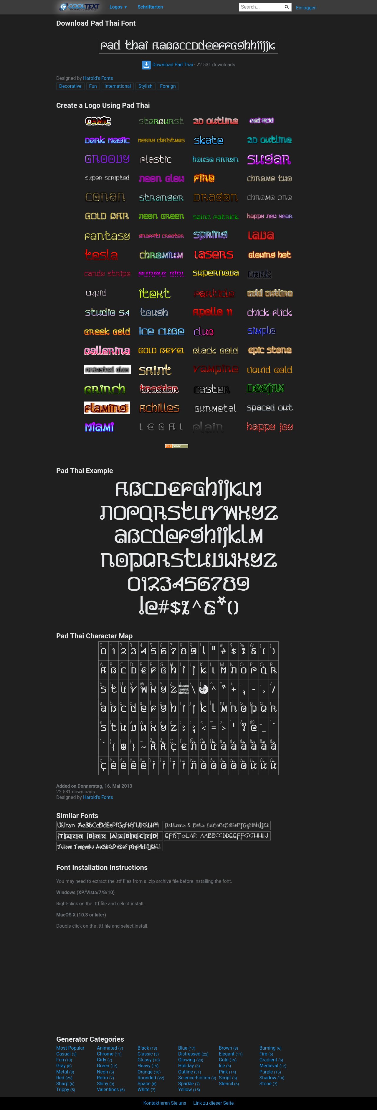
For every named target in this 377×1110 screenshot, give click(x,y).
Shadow (272, 1078)
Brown (228, 1048)
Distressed (193, 1054)
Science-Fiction (197, 1078)
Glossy (149, 1060)
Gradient (271, 1060)
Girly (104, 1060)
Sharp (65, 1083)
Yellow (189, 1089)
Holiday (189, 1065)
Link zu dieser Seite (213, 1103)
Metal (65, 1072)
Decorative (70, 86)
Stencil (229, 1083)
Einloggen (306, 8)
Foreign (168, 86)
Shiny (105, 1083)
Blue (187, 1048)
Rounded (151, 1078)
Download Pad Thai (167, 64)
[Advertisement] (28, 107)
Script (228, 1078)
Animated (110, 1048)
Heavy (148, 1065)
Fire (266, 1054)
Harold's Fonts (98, 78)
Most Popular (70, 1048)
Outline (189, 1072)
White (147, 1089)
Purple (270, 1072)
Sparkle (189, 1083)
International (118, 86)
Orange (149, 1072)
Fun (93, 86)
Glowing (190, 1060)
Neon (105, 1072)
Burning (270, 1048)
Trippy (65, 1089)
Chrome (109, 1054)
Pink (227, 1072)
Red (64, 1078)
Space (147, 1083)
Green (107, 1065)
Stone (268, 1083)
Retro (105, 1078)
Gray (64, 1065)
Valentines (111, 1089)
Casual (66, 1054)
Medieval (273, 1065)
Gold (228, 1060)
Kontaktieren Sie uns (164, 1103)
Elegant (231, 1054)
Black (147, 1048)
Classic (148, 1054)
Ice (225, 1065)
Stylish (145, 86)
